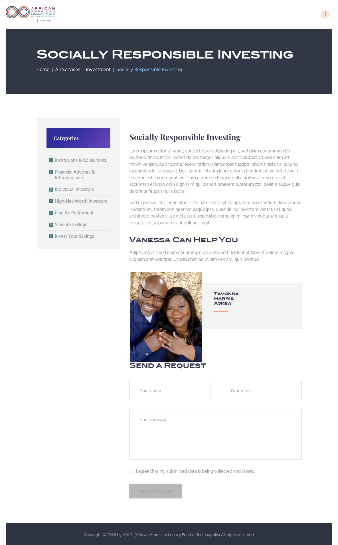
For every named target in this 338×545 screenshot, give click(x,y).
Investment (98, 71)
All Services (67, 71)
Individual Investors (74, 190)
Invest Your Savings (74, 237)
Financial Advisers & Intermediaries (75, 176)
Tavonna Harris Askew (219, 299)
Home (43, 71)
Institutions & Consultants (81, 161)
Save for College (71, 226)
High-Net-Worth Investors (81, 202)
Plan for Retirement (74, 214)
